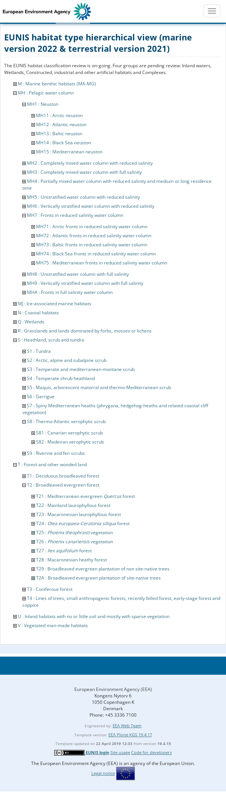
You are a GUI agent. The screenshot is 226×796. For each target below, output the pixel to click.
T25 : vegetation (74, 532)
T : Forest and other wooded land (52, 464)
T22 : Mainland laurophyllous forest (73, 505)
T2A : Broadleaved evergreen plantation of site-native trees (98, 578)
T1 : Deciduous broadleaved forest (63, 476)
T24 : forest (83, 523)
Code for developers (151, 752)
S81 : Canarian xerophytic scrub (69, 433)
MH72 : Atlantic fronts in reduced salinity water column (93, 235)
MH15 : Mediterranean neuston (69, 151)
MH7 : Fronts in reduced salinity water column (75, 215)
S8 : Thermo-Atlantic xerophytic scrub (66, 421)
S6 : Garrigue (41, 396)
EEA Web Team (127, 725)
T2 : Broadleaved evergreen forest (63, 485)
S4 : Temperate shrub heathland (61, 378)
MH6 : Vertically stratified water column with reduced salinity (90, 206)
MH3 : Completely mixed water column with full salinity (84, 172)
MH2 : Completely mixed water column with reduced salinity (90, 163)
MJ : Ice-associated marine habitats (54, 303)
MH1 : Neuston (42, 104)
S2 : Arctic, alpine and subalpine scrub (67, 360)
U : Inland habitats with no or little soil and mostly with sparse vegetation (94, 616)
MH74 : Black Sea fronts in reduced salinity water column (96, 253)
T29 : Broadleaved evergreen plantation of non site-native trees (103, 569)
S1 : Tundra (39, 351)
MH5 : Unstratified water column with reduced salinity (83, 197)
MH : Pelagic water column (46, 93)
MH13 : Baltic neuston (59, 133)
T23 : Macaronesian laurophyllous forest (78, 514)
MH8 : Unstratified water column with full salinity (78, 274)
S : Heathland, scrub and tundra (51, 340)
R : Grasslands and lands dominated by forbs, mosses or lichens (85, 331)
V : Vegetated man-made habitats (53, 625)
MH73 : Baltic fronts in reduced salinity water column (91, 244)
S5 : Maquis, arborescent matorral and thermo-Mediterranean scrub (99, 387)
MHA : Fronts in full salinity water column (70, 292)
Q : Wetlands (31, 321)
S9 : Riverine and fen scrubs (56, 453)
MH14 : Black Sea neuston (63, 142)
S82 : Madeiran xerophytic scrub (70, 442)
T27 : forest (64, 550)
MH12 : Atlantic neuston (61, 124)
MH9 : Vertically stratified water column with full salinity (85, 283)
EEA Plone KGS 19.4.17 (130, 734)
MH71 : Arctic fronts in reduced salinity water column (92, 226)
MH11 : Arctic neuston (59, 115)
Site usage (120, 752)
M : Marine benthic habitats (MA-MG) (57, 83)
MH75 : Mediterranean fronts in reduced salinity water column (101, 263)
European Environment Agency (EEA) (113, 689)
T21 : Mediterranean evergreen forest (85, 496)
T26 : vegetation (74, 541)
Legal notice (103, 773)
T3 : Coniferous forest (49, 589)
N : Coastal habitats (38, 312)
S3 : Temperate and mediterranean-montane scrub (81, 369)
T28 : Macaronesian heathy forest (71, 559)
